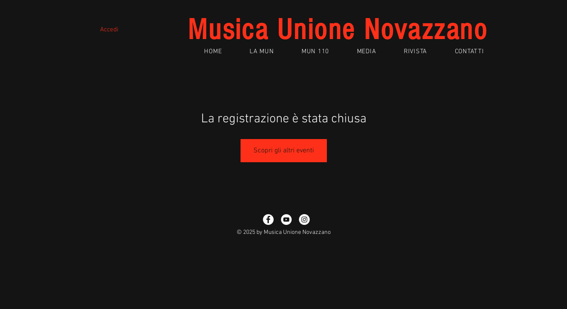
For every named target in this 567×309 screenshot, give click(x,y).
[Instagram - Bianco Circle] (304, 219)
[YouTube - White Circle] (286, 219)
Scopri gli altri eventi (283, 150)
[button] (262, 51)
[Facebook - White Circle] (268, 219)
